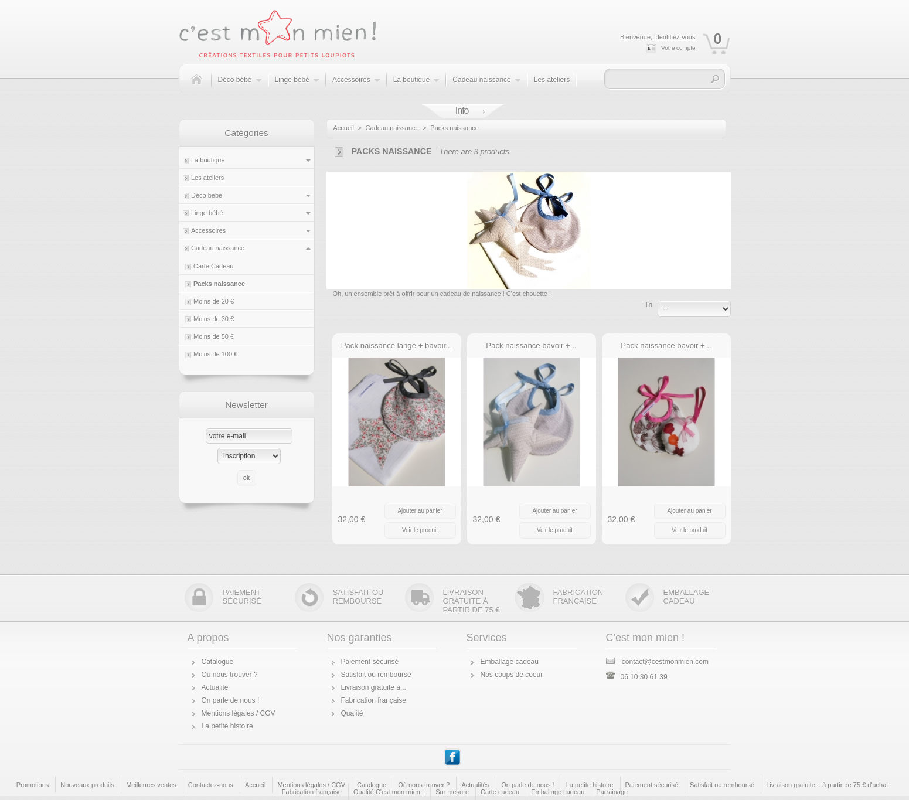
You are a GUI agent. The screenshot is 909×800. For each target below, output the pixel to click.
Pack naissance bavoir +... (531, 345)
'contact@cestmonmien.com (657, 662)
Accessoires (356, 86)
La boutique (416, 86)
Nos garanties (359, 638)
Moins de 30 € (213, 318)
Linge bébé (297, 86)
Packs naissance (219, 283)
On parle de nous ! (231, 700)
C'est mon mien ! (645, 638)
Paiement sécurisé (370, 662)
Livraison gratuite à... (373, 687)
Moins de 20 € (213, 301)
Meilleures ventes (151, 784)
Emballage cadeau (510, 662)
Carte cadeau (500, 791)
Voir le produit (420, 530)
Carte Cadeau (213, 266)
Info (462, 110)
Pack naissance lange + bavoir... (396, 345)
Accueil (343, 127)
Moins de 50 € (213, 336)
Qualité (352, 713)
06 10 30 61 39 (637, 677)
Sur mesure (452, 791)
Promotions (32, 784)
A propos (208, 638)
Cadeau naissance (486, 86)
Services (487, 638)
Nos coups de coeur (512, 674)
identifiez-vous (674, 36)
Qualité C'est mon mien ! (388, 791)
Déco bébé (240, 86)
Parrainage (612, 791)
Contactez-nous (210, 784)
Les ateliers (552, 80)
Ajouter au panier (419, 511)
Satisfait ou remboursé (376, 674)
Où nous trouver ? (230, 674)
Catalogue (218, 662)
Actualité (215, 687)
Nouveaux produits (87, 784)
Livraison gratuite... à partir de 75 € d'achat (827, 784)
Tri (649, 305)
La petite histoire (227, 726)
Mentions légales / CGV (238, 713)
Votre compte (678, 48)
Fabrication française (373, 700)
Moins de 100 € (215, 354)
